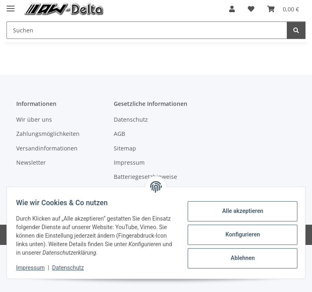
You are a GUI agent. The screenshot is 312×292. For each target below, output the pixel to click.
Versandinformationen (47, 148)
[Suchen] (296, 30)
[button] (232, 9)
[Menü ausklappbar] (10, 5)
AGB (119, 133)
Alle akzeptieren (238, 211)
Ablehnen (239, 258)
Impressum (34, 267)
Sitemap (125, 148)
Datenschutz (72, 267)
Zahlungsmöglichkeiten (48, 133)
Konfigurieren (238, 234)
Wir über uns (34, 119)
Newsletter (31, 162)
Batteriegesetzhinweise (145, 176)
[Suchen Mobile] (146, 30)
